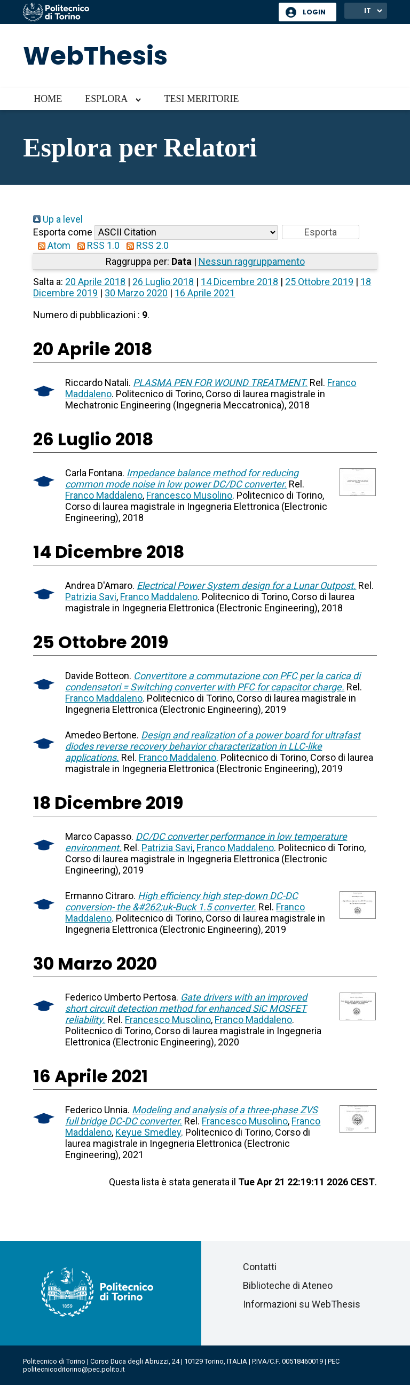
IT (367, 10)
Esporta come (62, 232)
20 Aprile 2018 (95, 281)
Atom (51, 245)
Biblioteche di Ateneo (288, 1285)
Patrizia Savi (90, 596)
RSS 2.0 (145, 245)
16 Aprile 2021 (205, 292)
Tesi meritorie (201, 98)
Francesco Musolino (189, 495)
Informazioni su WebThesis (301, 1304)
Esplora (106, 98)
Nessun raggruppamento (252, 261)
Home (48, 98)
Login (314, 12)
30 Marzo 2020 (136, 292)
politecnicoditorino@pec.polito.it (74, 1369)
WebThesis (95, 56)
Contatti (260, 1266)
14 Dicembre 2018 (239, 281)
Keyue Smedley (148, 1132)
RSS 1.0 (96, 245)
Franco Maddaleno (104, 495)
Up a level (58, 219)
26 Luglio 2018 (163, 281)
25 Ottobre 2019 (319, 281)
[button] (320, 232)
